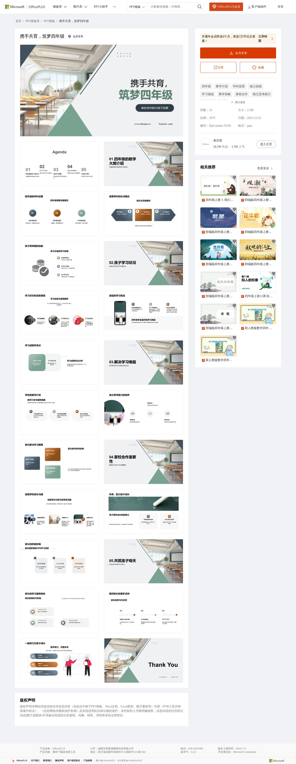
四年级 (206, 86)
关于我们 (35, 760)
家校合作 (242, 94)
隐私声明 (59, 760)
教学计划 (222, 86)
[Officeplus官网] (27, 7)
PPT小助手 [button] (101, 6)
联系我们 (47, 760)
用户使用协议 (73, 760)
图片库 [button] (80, 7)
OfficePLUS (21, 760)
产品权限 (88, 760)
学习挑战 (208, 94)
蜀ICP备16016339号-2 (106, 760)
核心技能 (256, 86)
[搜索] (199, 7)
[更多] (114, 7)
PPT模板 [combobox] (137, 7)
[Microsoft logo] (277, 760)
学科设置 (239, 86)
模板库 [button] (60, 7)
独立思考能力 (262, 94)
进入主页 (266, 144)
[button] (101, 90)
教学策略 (225, 94)
